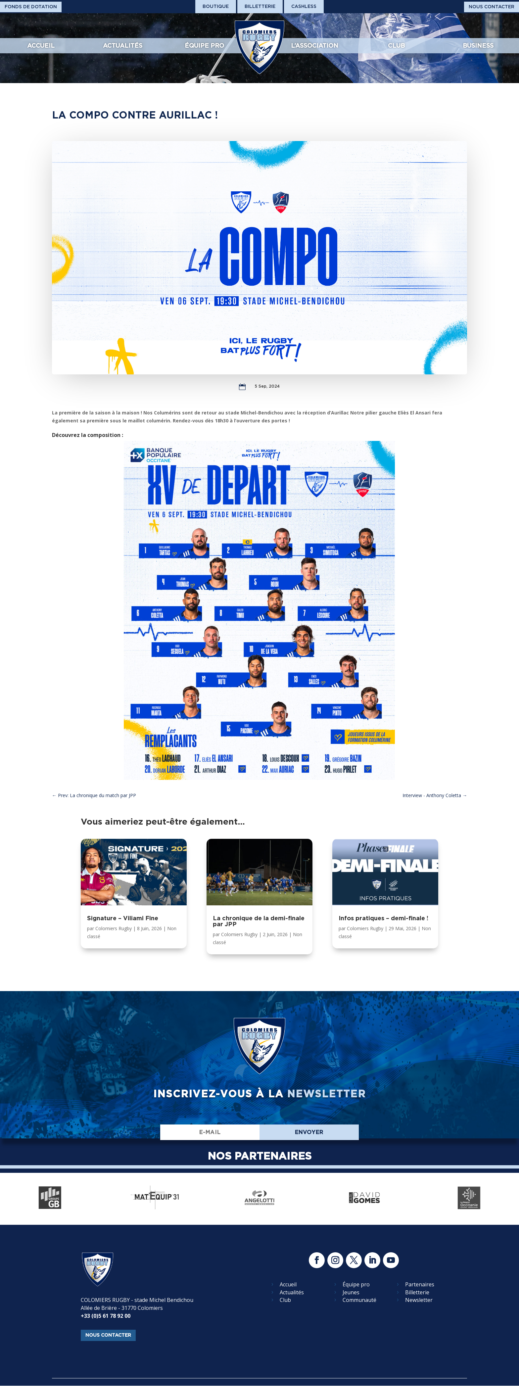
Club (396, 45)
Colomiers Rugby (113, 928)
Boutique (216, 6)
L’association (314, 45)
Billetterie (260, 6)
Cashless (303, 6)
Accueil (41, 45)
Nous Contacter (491, 6)
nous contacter (108, 1335)
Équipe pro (204, 45)
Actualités (122, 45)
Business (478, 45)
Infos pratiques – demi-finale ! (383, 918)
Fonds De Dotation (31, 6)
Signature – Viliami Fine (122, 918)
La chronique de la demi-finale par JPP (259, 921)
